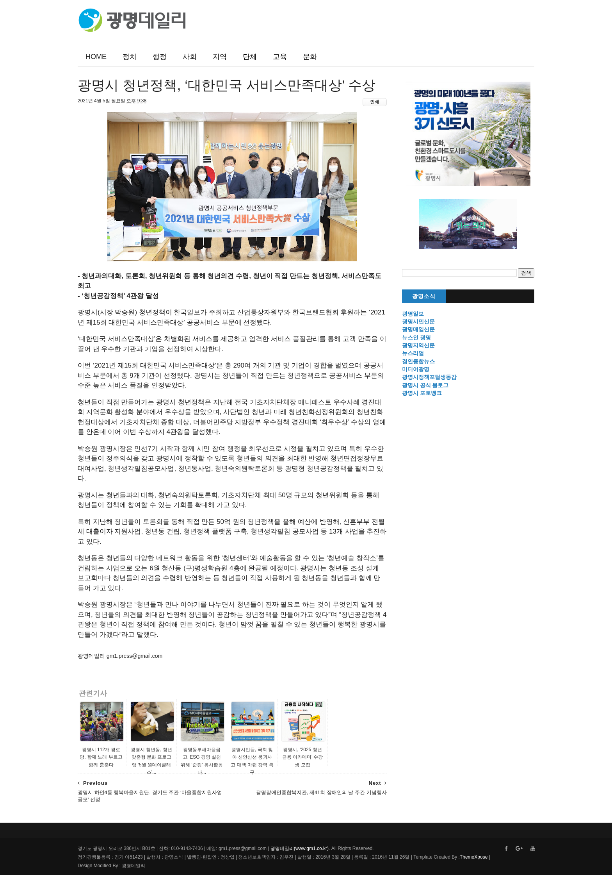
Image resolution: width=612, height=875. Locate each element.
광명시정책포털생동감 (429, 377)
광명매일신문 (418, 329)
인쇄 (374, 102)
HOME (96, 57)
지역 (220, 57)
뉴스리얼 (413, 353)
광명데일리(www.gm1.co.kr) (299, 848)
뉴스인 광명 (416, 337)
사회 (190, 57)
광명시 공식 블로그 (425, 385)
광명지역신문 (418, 345)
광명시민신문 (418, 321)
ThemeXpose (473, 857)
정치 (130, 57)
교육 (280, 57)
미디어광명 (415, 369)
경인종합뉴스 (418, 361)
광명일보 (413, 314)
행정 (160, 57)
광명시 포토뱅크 (422, 393)
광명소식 (424, 296)
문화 (310, 57)
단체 (250, 57)
